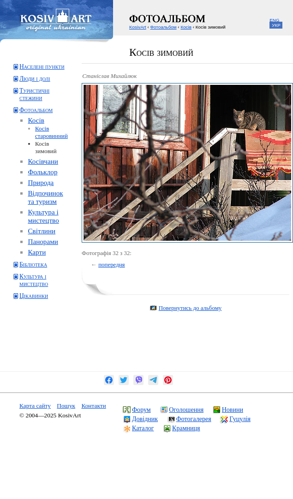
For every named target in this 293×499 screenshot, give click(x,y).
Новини (232, 409)
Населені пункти (42, 66)
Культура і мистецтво (43, 216)
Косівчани (43, 161)
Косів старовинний (51, 132)
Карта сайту (35, 405)
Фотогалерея (193, 418)
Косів (36, 120)
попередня (111, 264)
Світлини (41, 231)
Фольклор (42, 172)
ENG (274, 20)
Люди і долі (34, 78)
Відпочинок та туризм (45, 197)
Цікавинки (33, 295)
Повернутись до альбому (190, 307)
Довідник (145, 418)
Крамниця (186, 428)
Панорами (43, 241)
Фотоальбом (36, 110)
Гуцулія (240, 418)
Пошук (66, 405)
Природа (41, 182)
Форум (141, 409)
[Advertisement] (49, 342)
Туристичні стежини (34, 94)
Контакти (93, 405)
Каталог (143, 428)
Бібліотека (33, 264)
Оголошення (186, 409)
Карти (37, 252)
